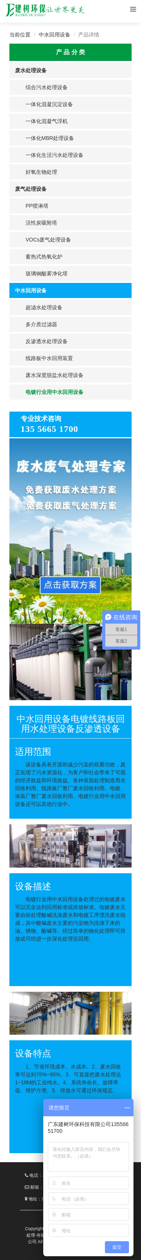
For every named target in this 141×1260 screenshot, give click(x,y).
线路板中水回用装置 (49, 358)
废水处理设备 (31, 70)
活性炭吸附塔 (41, 223)
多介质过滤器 (41, 324)
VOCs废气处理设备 (48, 240)
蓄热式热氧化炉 (44, 257)
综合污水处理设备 (47, 87)
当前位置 (19, 35)
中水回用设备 (54, 35)
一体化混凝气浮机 (47, 121)
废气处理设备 (31, 189)
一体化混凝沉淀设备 (49, 104)
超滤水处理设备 (44, 307)
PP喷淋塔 (37, 206)
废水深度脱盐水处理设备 (54, 375)
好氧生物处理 (41, 172)
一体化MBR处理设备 (50, 138)
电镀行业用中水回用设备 (54, 392)
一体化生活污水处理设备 (54, 155)
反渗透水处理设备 (47, 341)
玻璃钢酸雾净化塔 (47, 274)
